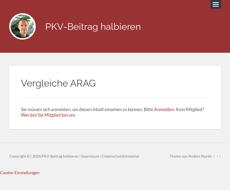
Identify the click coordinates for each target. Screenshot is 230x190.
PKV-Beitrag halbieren (93, 26)
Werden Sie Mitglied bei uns (48, 115)
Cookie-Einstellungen (19, 172)
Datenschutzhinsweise (120, 156)
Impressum (90, 156)
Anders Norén (200, 156)
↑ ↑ (219, 156)
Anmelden (164, 109)
